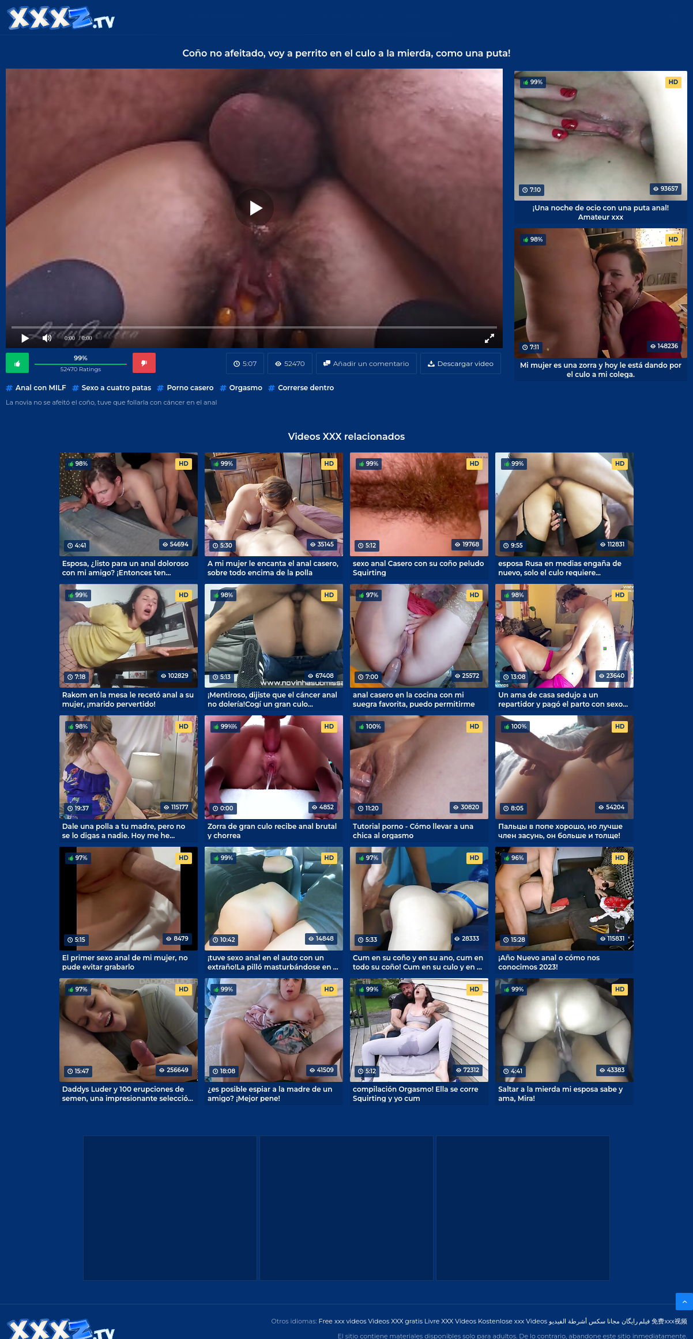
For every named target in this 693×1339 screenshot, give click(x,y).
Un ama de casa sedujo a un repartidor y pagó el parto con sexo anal (560, 699)
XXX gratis (406, 17)
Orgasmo (245, 387)
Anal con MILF (41, 387)
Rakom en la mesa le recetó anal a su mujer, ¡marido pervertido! (128, 699)
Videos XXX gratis (395, 1321)
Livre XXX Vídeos (450, 1321)
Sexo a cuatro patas (116, 387)
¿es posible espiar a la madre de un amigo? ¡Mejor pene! (270, 1093)
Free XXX (349, 17)
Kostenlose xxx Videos (512, 1321)
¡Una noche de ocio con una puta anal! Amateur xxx (601, 212)
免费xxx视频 (669, 1321)
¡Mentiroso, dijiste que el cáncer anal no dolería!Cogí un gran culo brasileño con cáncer (272, 699)
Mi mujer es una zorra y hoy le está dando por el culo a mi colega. (600, 369)
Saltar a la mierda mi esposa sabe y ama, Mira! (560, 1093)
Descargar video (466, 363)
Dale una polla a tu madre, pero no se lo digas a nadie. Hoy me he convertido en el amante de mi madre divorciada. (124, 830)
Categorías (223, 17)
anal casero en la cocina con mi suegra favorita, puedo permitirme (414, 699)
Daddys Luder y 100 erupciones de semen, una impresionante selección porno (127, 1093)
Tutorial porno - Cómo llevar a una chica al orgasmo (413, 830)
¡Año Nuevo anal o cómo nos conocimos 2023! (549, 962)
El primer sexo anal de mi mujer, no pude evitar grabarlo (125, 962)
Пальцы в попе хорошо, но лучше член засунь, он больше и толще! (560, 830)
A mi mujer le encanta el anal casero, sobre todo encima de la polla (273, 567)
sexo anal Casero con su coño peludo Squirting (418, 567)
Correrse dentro (306, 387)
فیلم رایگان (636, 1321)
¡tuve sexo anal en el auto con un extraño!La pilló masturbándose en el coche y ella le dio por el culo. (274, 962)
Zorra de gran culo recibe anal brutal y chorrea (272, 830)
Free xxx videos (343, 1321)
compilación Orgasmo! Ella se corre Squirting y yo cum (416, 1093)
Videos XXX (289, 17)
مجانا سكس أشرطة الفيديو (584, 1321)
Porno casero (190, 387)
